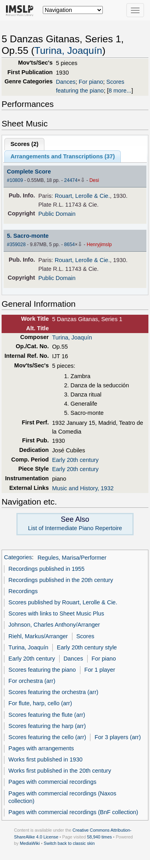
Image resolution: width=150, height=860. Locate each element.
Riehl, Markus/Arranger (38, 636)
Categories (18, 557)
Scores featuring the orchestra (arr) (53, 692)
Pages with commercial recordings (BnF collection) (73, 812)
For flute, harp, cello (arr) (40, 703)
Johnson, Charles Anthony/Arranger (54, 624)
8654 (69, 244)
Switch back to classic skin (69, 843)
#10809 (15, 180)
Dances (66, 82)
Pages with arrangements (41, 748)
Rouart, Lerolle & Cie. (82, 196)
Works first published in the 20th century (59, 770)
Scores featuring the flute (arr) (46, 715)
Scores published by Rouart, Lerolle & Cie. (62, 602)
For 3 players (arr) (117, 737)
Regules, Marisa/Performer (72, 557)
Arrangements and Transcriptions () (62, 156)
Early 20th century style (87, 647)
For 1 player (99, 670)
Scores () (24, 144)
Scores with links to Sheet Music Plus (56, 613)
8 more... (119, 90)
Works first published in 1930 (45, 759)
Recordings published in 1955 (46, 569)
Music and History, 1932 (83, 488)
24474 (70, 180)
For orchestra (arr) (31, 681)
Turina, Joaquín (68, 50)
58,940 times (99, 836)
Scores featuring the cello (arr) (47, 737)
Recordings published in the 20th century (60, 580)
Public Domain (57, 214)
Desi (94, 180)
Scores (85, 636)
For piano (91, 82)
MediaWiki (30, 843)
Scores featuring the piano (42, 670)
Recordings (23, 591)
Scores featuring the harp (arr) (47, 726)
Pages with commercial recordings (52, 782)
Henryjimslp (99, 244)
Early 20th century (75, 460)
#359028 (16, 244)
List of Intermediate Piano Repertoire (75, 528)
